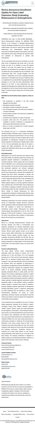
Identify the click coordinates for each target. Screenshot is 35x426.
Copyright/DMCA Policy (19, 414)
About (4, 411)
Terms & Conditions (6, 414)
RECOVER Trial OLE (9, 131)
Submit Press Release (26, 411)
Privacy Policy (30, 414)
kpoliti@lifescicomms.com (8, 366)
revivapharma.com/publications (16, 217)
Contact (17, 417)
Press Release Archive (13, 411)
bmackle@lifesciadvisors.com (9, 359)
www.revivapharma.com (7, 349)
